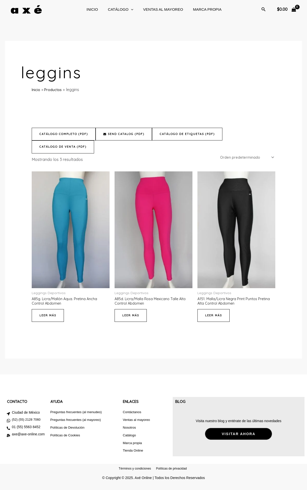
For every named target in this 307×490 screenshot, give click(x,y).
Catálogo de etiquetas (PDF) (199, 134)
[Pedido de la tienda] (244, 158)
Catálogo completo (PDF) (66, 134)
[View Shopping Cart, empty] (286, 9)
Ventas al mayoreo (158, 9)
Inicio (92, 9)
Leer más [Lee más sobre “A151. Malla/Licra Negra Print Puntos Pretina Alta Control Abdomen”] (214, 318)
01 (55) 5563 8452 (26, 430)
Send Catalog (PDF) (131, 134)
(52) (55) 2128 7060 (26, 422)
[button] (128, 9)
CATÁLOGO (118, 9)
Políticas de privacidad (173, 476)
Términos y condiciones (132, 476)
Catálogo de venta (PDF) (65, 147)
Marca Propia (199, 9)
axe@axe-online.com (28, 437)
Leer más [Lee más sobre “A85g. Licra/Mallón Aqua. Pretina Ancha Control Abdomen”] (48, 318)
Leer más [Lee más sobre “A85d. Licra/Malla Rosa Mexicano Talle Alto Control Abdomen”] (131, 318)
